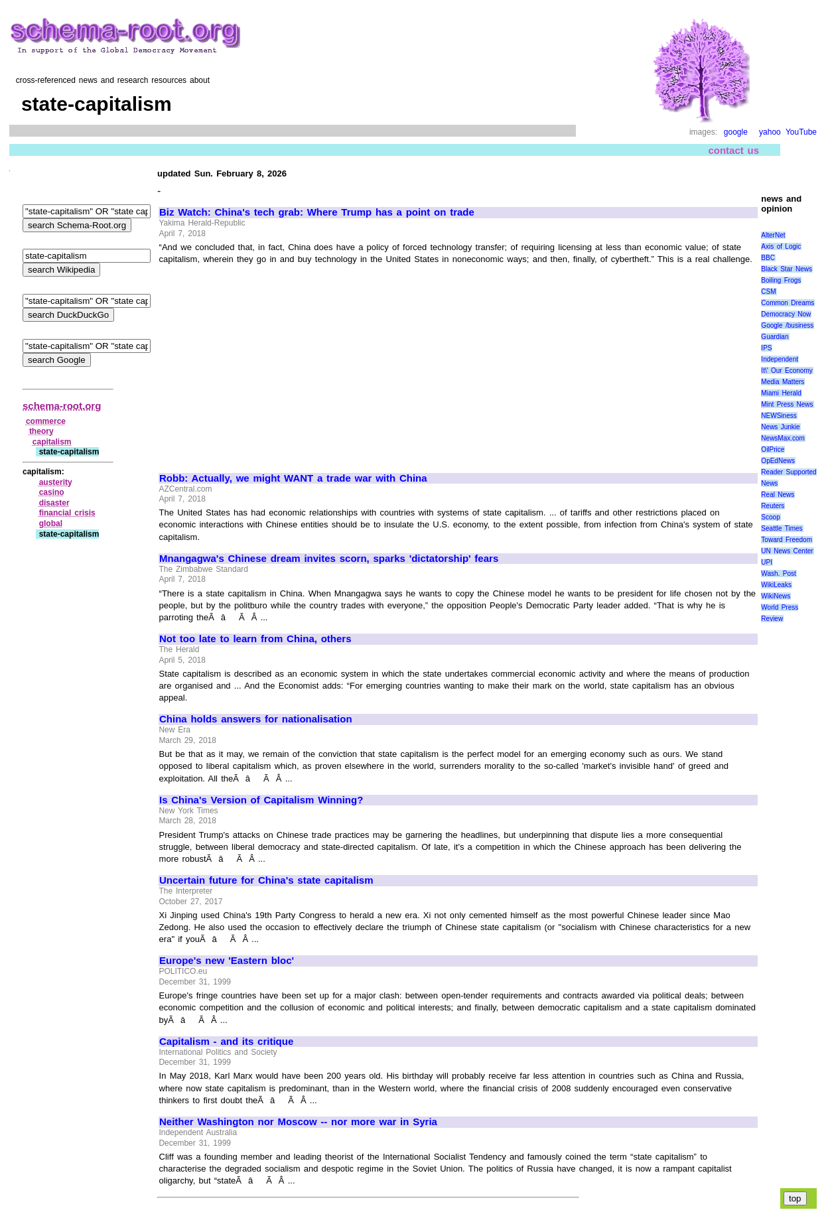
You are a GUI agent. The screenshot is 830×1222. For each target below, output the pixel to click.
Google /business (787, 325)
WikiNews (775, 596)
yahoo (770, 132)
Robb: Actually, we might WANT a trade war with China (293, 478)
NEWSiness (778, 415)
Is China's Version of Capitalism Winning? (261, 800)
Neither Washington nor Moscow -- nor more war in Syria (298, 1122)
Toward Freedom (786, 539)
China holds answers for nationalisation (255, 719)
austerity (55, 482)
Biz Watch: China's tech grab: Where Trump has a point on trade (316, 212)
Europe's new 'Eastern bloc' (226, 960)
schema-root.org (62, 405)
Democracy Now (786, 314)
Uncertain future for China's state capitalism (266, 880)
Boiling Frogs (781, 280)
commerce (46, 421)
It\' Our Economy (786, 370)
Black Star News (786, 269)
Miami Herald (781, 393)
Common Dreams (787, 302)
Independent (779, 359)
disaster (54, 503)
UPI (766, 562)
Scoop (770, 517)
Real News (777, 494)
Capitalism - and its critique (226, 1041)
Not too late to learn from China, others (255, 639)
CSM (768, 291)
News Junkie (780, 427)
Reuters (772, 505)
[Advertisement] (270, 363)
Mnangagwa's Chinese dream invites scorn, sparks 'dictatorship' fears (328, 558)
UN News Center (787, 551)
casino (51, 492)
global (50, 523)
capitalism (52, 441)
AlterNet (773, 235)
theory (41, 431)
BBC (768, 257)
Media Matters (782, 381)
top (795, 1198)
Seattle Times (781, 528)
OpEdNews (778, 460)
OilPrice (772, 449)
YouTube (801, 132)
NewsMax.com (783, 438)
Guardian (774, 336)
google (736, 132)
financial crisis (67, 512)
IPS (766, 348)
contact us (733, 150)
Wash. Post (778, 573)
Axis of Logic (781, 246)
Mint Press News (787, 404)
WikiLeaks (776, 584)
